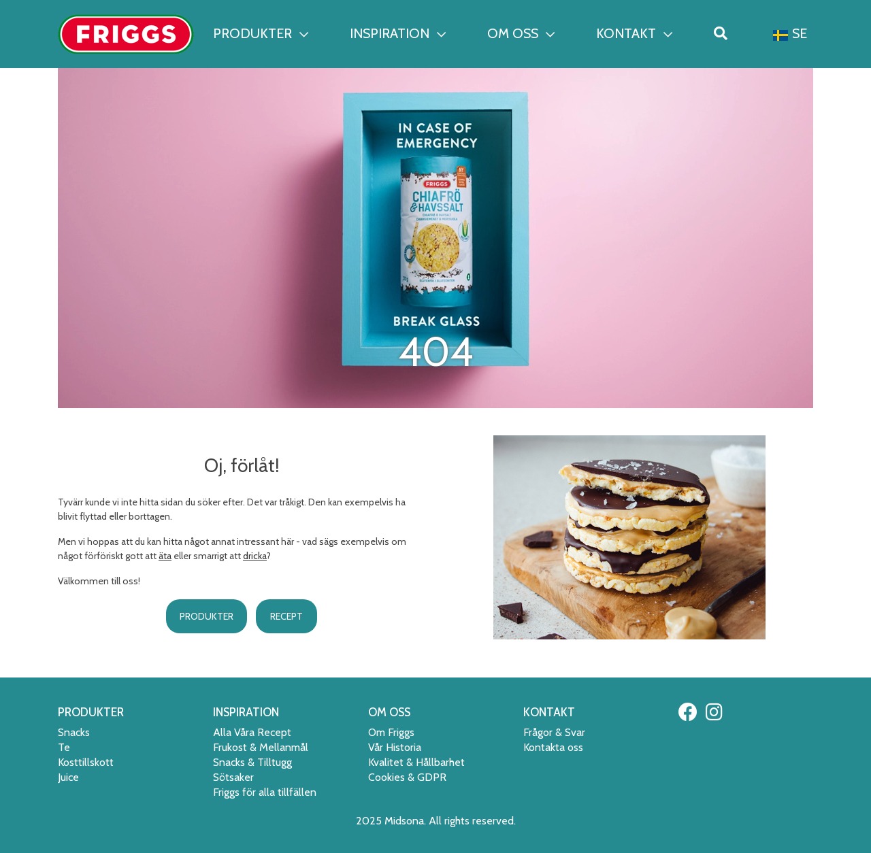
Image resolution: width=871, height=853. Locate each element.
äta (165, 556)
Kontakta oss (553, 747)
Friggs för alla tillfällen (264, 792)
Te (64, 747)
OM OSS (521, 33)
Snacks (74, 732)
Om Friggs (391, 732)
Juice (68, 777)
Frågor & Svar (554, 732)
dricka (255, 556)
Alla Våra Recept (252, 732)
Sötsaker (233, 777)
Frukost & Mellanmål (260, 747)
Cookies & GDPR (407, 777)
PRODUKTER (260, 33)
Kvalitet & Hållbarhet (416, 762)
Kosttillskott (86, 762)
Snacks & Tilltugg (252, 762)
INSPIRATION (398, 33)
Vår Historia (394, 747)
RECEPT (286, 616)
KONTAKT (634, 33)
